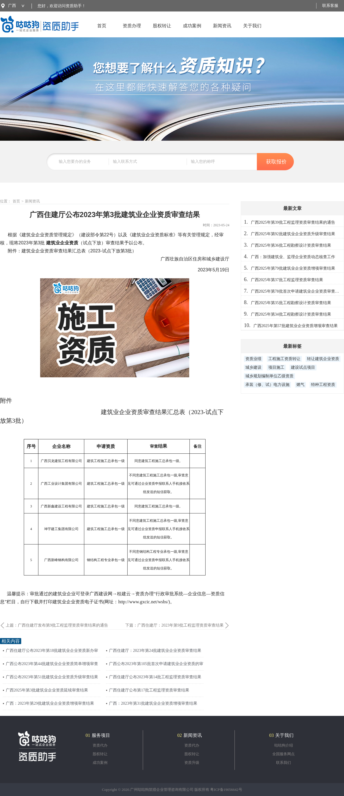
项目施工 (276, 367)
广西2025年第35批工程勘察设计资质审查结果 (291, 303)
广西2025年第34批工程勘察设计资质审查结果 (291, 314)
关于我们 (252, 30)
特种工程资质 (323, 384)
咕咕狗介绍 (283, 745)
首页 (101, 30)
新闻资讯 (222, 30)
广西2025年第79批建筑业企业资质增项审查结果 (293, 268)
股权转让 (162, 30)
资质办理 (132, 30)
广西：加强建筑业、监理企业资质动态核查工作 (293, 257)
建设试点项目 (303, 367)
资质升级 (191, 762)
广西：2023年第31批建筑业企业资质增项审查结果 (153, 703)
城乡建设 (253, 367)
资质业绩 (253, 359)
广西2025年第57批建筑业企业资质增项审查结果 (295, 326)
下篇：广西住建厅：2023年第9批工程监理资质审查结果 (174, 625)
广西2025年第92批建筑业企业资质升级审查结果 (293, 234)
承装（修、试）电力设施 (267, 384)
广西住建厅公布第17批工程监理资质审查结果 (149, 690)
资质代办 (100, 745)
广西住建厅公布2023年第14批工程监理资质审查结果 (155, 677)
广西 (12, 5)
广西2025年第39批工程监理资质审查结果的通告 (293, 222)
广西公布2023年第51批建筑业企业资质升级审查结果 (52, 677)
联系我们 (283, 762)
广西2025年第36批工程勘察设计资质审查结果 (291, 245)
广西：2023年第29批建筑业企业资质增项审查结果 (50, 703)
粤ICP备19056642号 (226, 789)
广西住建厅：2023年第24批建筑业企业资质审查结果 (155, 650)
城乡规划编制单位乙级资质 (269, 376)
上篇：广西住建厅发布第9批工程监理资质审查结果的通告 (57, 625)
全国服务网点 (283, 754)
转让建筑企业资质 (323, 359)
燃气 (300, 384)
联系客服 (330, 5)
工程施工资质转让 (284, 359)
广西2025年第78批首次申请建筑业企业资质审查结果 (297, 291)
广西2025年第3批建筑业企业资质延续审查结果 (47, 690)
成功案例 (192, 30)
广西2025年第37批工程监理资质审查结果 (287, 280)
